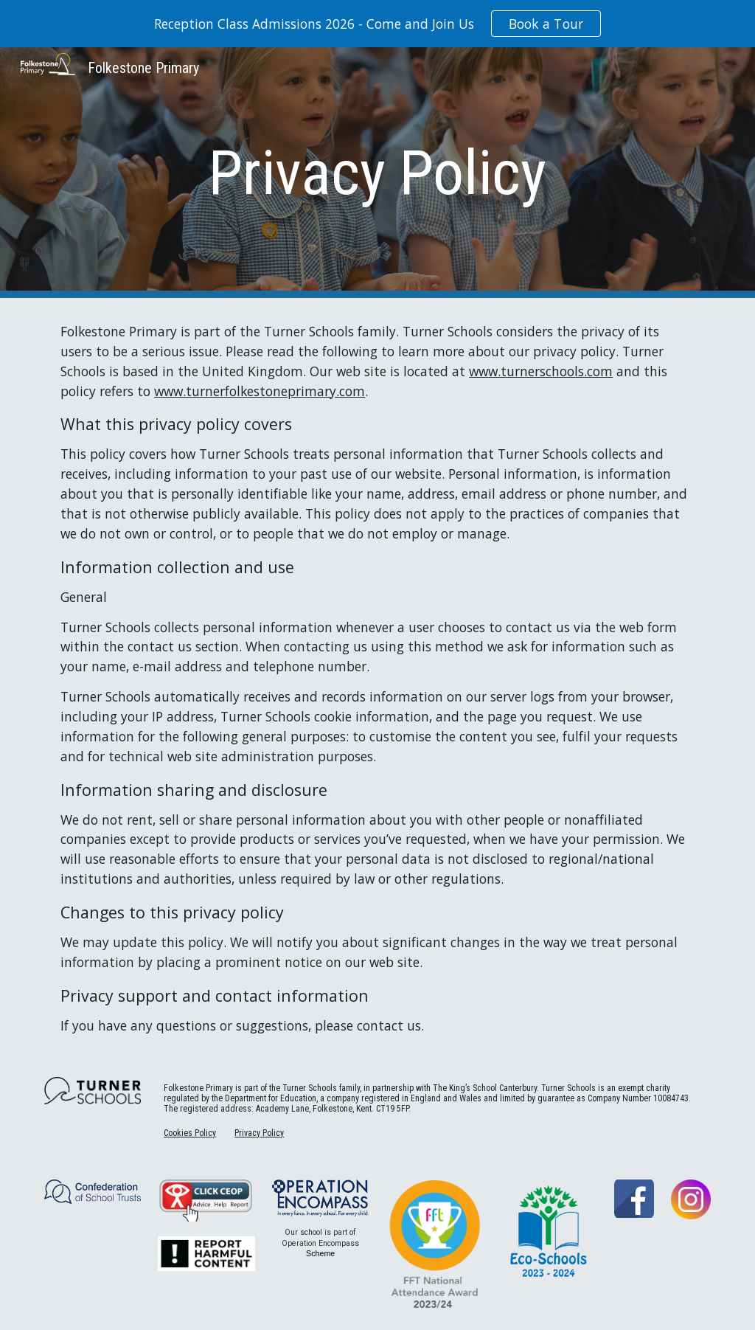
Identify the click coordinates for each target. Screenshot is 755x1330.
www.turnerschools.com (541, 371)
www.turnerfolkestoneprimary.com (259, 391)
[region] (377, 23)
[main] (377, 173)
